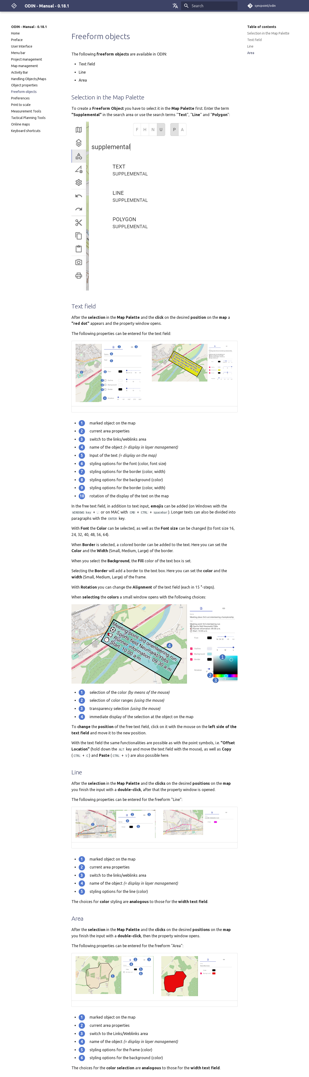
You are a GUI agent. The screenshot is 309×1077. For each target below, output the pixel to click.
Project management (26, 59)
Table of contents (261, 27)
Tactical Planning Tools (28, 118)
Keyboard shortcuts (26, 131)
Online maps (20, 124)
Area (250, 53)
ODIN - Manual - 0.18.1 (29, 27)
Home (15, 33)
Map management (24, 66)
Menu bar (18, 53)
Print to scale (21, 105)
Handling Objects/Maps (28, 79)
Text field (254, 40)
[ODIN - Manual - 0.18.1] (14, 6)
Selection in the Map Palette (268, 33)
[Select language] (175, 6)
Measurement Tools (26, 111)
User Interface (21, 46)
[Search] (209, 5)
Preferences (20, 98)
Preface (17, 40)
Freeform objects (24, 92)
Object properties (24, 85)
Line (250, 46)
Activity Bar (19, 72)
